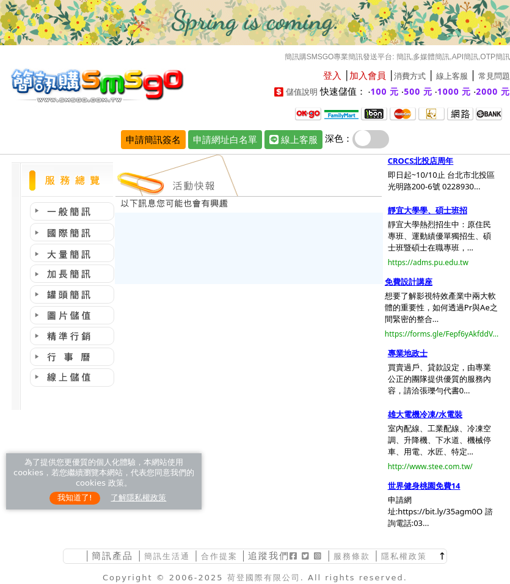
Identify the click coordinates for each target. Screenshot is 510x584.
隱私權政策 (404, 556)
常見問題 (494, 76)
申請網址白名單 (225, 139)
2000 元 (493, 91)
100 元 (385, 91)
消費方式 (410, 76)
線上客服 (452, 76)
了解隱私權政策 (138, 497)
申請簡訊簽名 (153, 139)
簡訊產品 (112, 555)
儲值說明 (302, 92)
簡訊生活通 (167, 556)
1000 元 (454, 91)
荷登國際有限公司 (264, 577)
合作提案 (219, 556)
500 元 (418, 91)
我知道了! (74, 497)
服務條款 (351, 556)
